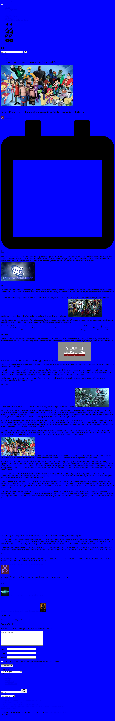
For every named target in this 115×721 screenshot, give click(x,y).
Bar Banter (5, 107)
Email (4, 656)
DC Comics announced (14, 257)
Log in (7, 682)
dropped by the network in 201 (52, 476)
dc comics (4, 564)
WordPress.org (10, 688)
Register (8, 680)
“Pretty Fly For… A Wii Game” (12, 705)
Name (4, 652)
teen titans (30, 564)
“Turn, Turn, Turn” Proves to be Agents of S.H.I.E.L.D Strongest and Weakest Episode (32, 709)
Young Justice (39, 564)
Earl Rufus (5, 575)
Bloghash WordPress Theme (56, 715)
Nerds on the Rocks (8, 2)
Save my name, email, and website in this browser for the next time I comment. (32, 664)
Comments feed (11, 686)
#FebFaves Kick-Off (8, 711)
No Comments (8, 253)
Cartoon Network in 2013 (19, 466)
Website (4, 660)
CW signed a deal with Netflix (41, 414)
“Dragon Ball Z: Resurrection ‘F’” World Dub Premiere (21, 703)
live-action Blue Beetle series (41, 491)
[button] (22, 52)
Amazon (61, 483)
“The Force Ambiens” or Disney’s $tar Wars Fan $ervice (21, 707)
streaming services (19, 564)
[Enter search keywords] (11, 52)
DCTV (10, 564)
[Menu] (2, 4)
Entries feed (9, 684)
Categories (5, 672)
